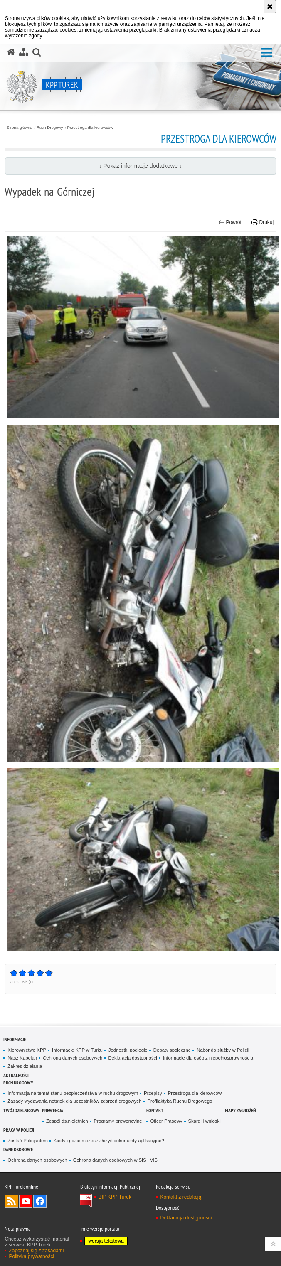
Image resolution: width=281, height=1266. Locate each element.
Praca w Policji (18, 1130)
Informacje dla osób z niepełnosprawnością (208, 1057)
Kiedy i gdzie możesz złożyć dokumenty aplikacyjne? (109, 1140)
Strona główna (19, 127)
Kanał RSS (11, 1201)
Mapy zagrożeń (240, 1110)
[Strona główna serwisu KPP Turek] (11, 52)
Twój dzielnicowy (21, 1110)
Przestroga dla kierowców (90, 127)
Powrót (230, 222)
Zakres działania (24, 1066)
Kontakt (154, 1110)
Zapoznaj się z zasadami (36, 1251)
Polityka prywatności (31, 1256)
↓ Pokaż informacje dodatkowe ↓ (140, 165)
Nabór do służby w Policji (223, 1049)
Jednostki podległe (128, 1049)
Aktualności (16, 1075)
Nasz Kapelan (22, 1057)
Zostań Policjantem (27, 1140)
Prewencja (52, 1110)
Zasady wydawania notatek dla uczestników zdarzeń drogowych (74, 1101)
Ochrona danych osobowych (72, 1057)
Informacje (14, 1039)
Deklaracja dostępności (132, 1057)
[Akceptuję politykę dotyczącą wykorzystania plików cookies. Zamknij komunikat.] (270, 6)
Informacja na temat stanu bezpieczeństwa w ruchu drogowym (72, 1093)
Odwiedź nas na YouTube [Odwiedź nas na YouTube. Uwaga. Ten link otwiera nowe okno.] (25, 1201)
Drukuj (262, 222)
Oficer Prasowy (166, 1121)
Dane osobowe (18, 1149)
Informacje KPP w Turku (77, 1049)
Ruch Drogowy (50, 127)
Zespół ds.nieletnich (67, 1121)
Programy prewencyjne (118, 1121)
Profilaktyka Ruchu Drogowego (179, 1101)
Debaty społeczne (172, 1049)
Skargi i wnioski (204, 1121)
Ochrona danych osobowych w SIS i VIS (115, 1160)
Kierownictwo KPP (26, 1049)
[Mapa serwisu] (23, 52)
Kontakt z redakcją (180, 1197)
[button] (266, 53)
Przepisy (153, 1093)
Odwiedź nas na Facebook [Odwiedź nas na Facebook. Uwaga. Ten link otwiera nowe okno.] (40, 1201)
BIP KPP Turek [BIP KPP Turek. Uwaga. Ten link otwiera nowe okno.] (114, 1197)
